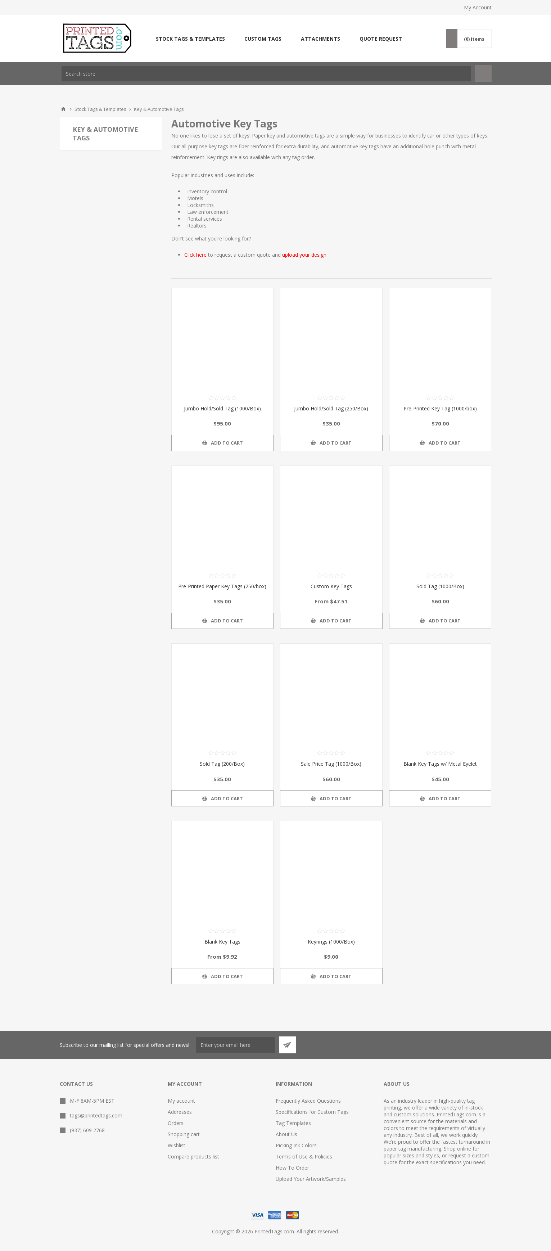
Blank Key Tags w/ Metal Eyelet (440, 763)
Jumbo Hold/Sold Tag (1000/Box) (222, 408)
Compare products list (193, 1156)
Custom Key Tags (331, 586)
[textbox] (266, 73)
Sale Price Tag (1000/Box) (331, 763)
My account (181, 1100)
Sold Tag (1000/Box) (440, 586)
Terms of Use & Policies (304, 1156)
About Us (286, 1134)
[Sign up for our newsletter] (235, 1045)
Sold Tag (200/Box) (222, 763)
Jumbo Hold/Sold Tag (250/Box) (331, 408)
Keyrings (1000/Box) (331, 941)
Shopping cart (184, 1134)
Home (63, 109)
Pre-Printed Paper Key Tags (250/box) (222, 586)
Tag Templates (293, 1123)
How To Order (292, 1167)
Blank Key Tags (222, 941)
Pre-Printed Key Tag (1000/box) (440, 408)
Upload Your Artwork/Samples (311, 1178)
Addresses (180, 1111)
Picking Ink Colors (296, 1145)
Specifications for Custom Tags (312, 1111)
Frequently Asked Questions (308, 1100)
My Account (478, 7)
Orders (176, 1123)
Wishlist (176, 1145)
